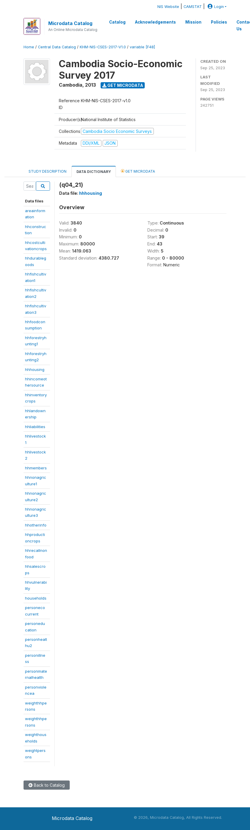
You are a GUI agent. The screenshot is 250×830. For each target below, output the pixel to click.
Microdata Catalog (70, 23)
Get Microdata (122, 85)
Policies (219, 22)
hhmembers (36, 468)
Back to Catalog (47, 785)
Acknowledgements (155, 22)
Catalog (117, 22)
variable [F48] (142, 47)
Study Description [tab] (47, 171)
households (35, 598)
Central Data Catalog (57, 47)
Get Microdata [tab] (138, 171)
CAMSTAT (193, 6)
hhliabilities (35, 426)
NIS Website (168, 6)
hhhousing (34, 369)
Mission (193, 22)
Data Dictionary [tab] (93, 171)
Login (215, 6)
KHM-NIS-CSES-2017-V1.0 (103, 47)
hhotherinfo (35, 525)
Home (29, 47)
